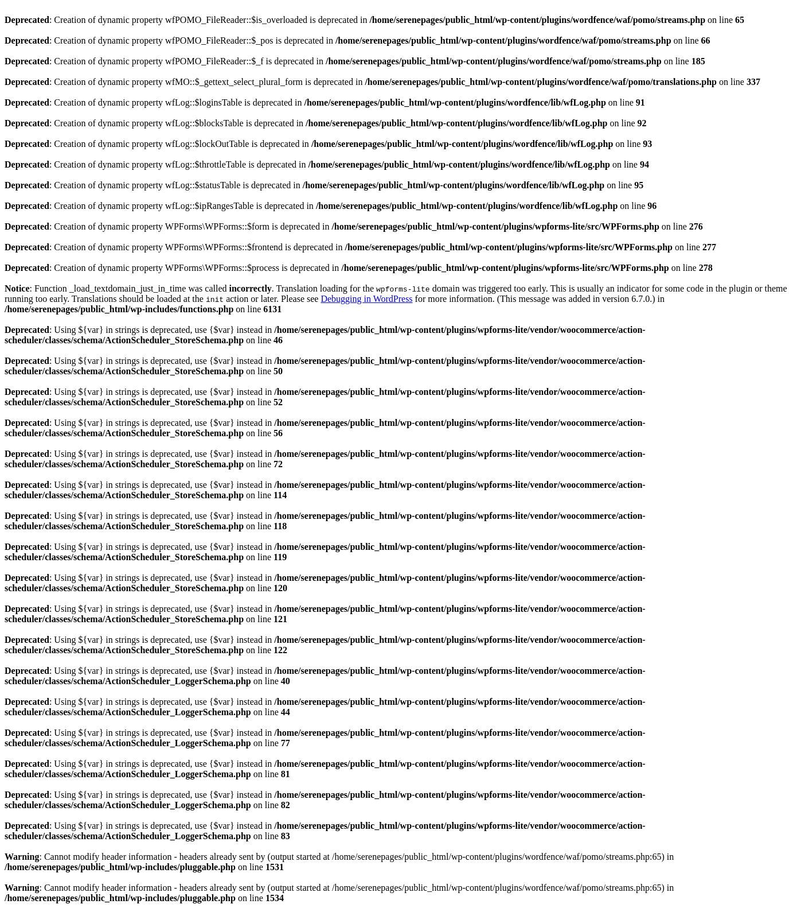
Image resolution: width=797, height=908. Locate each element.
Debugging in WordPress (366, 299)
